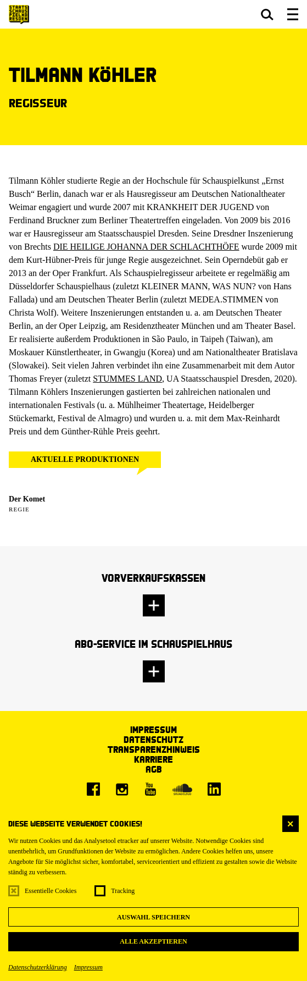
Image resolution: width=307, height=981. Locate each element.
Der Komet (27, 499)
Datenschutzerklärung (37, 967)
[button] (267, 14)
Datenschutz (153, 739)
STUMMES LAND (127, 378)
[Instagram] (122, 789)
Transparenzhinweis (154, 749)
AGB (154, 769)
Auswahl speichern (153, 917)
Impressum (88, 967)
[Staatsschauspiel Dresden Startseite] (19, 14)
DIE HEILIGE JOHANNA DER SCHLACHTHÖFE (146, 246)
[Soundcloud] (182, 789)
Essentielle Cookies (50, 891)
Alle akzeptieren (153, 941)
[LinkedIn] (214, 789)
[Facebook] (93, 789)
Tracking (123, 891)
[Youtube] (150, 789)
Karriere (153, 759)
